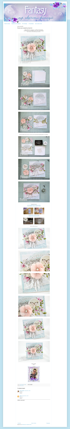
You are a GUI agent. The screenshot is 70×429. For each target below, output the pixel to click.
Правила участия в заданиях (16, 23)
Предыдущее (48, 423)
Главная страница (7, 23)
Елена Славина (22, 390)
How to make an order (38, 23)
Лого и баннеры (24, 23)
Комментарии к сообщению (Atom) (26, 424)
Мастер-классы (22, 385)
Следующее (19, 423)
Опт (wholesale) (31, 23)
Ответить (21, 398)
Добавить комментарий (21, 400)
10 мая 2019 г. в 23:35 (27, 390)
